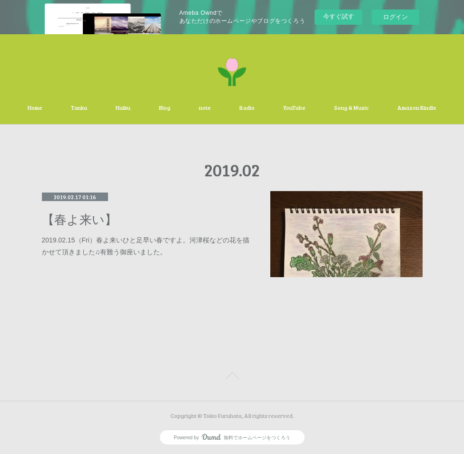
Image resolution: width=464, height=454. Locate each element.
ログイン (395, 16)
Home (35, 107)
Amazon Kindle (416, 107)
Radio (247, 107)
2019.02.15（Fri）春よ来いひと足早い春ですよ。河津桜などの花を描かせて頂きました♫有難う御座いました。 (145, 246)
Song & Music (351, 107)
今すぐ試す (338, 16)
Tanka (79, 107)
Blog (164, 107)
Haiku (123, 107)
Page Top (232, 377)
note (205, 107)
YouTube (294, 107)
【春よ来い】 (79, 220)
